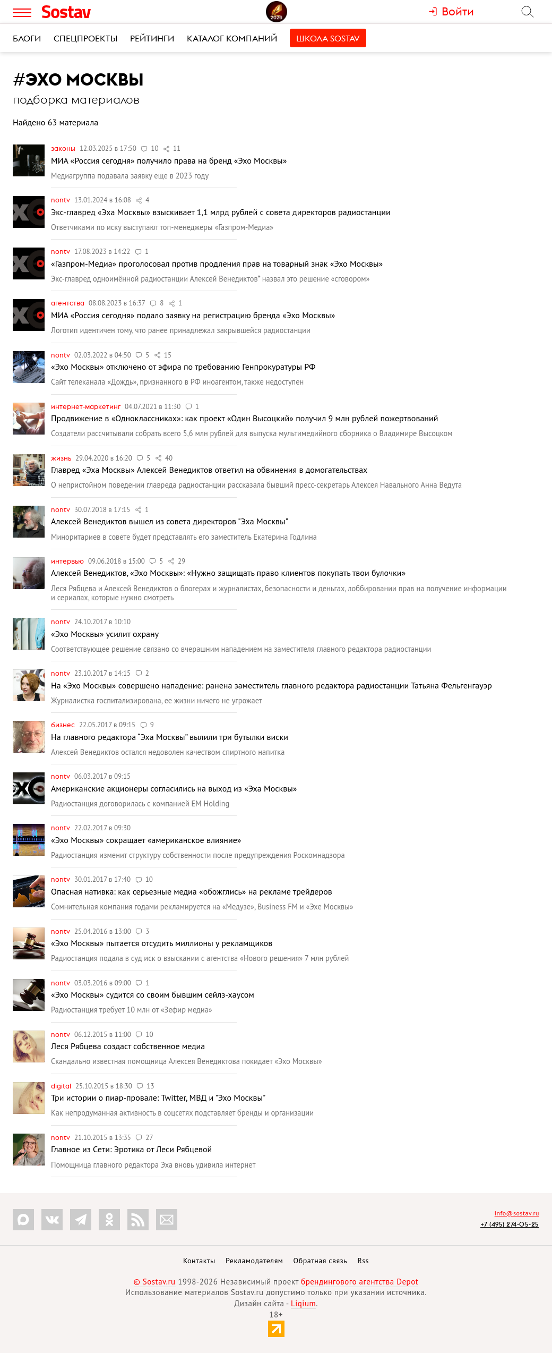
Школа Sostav (328, 38)
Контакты (199, 1260)
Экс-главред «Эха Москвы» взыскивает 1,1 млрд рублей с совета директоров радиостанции (221, 212)
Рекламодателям (254, 1260)
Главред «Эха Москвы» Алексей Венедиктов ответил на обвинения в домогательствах (209, 469)
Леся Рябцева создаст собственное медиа (128, 1046)
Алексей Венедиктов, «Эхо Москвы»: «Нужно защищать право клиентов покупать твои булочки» (228, 572)
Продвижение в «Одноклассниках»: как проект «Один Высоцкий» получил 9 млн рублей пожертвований (244, 418)
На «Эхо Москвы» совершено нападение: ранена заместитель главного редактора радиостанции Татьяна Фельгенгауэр (271, 685)
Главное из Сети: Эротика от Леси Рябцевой (131, 1149)
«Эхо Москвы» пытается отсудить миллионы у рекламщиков (161, 943)
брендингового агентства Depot (359, 1282)
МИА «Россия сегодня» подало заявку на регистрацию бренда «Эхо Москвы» (193, 315)
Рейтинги (152, 38)
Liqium (303, 1303)
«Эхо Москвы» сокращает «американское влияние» (146, 840)
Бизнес (63, 724)
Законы (64, 148)
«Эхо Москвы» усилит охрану (105, 633)
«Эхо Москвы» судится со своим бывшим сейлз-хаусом (152, 994)
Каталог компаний (232, 38)
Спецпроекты (85, 38)
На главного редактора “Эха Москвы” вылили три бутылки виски (169, 736)
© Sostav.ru (155, 1282)
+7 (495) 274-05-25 (509, 1224)
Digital (62, 1086)
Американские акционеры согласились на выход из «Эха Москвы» (174, 788)
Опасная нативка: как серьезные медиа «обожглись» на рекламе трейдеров (191, 891)
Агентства (68, 303)
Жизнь (62, 458)
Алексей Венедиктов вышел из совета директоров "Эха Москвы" (169, 521)
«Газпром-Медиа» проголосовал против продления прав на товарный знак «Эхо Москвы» (217, 263)
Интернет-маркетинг (86, 406)
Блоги (27, 38)
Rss (363, 1260)
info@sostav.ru (517, 1213)
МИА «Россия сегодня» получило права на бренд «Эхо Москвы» (169, 160)
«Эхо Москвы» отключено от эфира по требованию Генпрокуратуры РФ (183, 366)
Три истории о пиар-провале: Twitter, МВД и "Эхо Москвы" (158, 1097)
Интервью (68, 561)
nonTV (61, 199)
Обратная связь (321, 1260)
